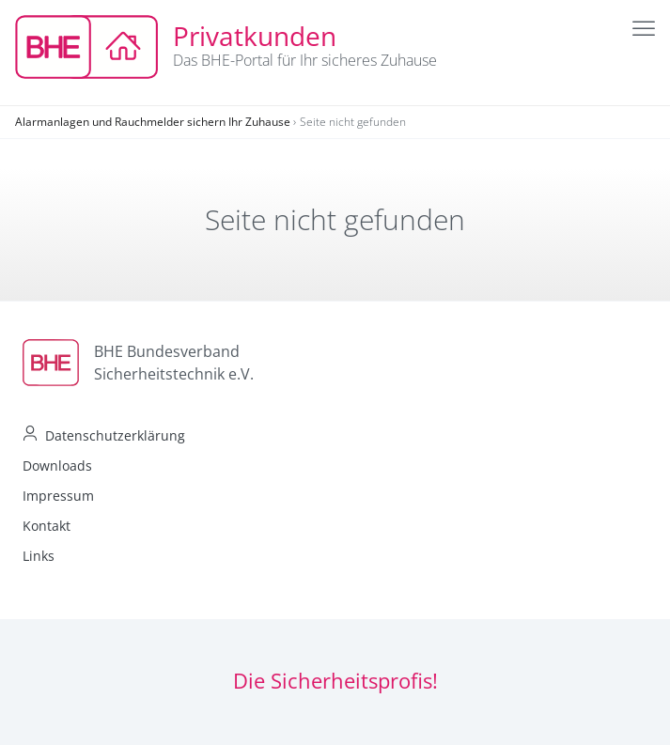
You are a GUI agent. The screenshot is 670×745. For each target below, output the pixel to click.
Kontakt (46, 526)
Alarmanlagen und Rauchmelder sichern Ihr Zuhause (152, 122)
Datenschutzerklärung (115, 435)
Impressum (58, 495)
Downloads (57, 465)
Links (39, 556)
